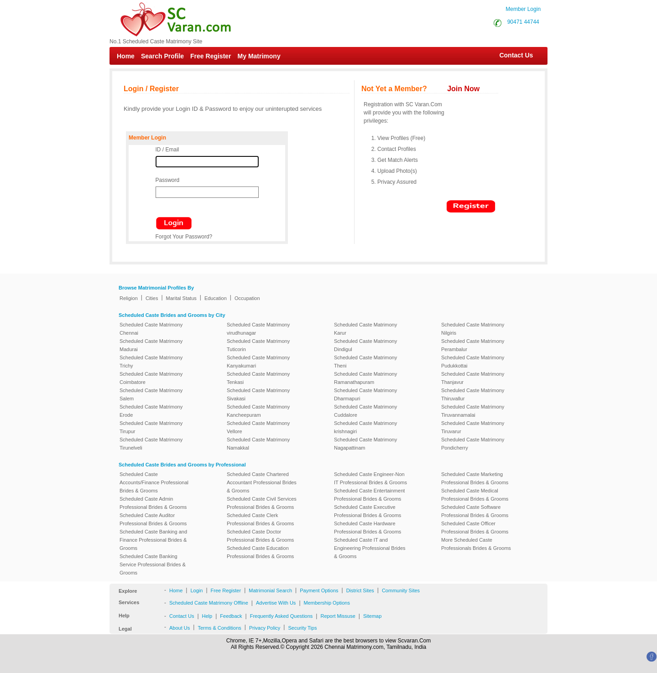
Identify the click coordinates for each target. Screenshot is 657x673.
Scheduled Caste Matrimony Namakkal (258, 443)
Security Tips (302, 628)
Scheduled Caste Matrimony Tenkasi (258, 378)
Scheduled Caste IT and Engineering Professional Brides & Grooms (370, 548)
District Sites (360, 590)
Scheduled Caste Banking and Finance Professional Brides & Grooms (153, 540)
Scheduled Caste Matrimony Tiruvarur (472, 427)
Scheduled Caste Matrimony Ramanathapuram (365, 378)
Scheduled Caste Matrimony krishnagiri (365, 427)
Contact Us (511, 55)
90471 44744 (523, 22)
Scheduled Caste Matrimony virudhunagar (258, 329)
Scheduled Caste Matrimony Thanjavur (472, 378)
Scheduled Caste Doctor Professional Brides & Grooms (260, 536)
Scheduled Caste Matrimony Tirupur (151, 427)
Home (126, 56)
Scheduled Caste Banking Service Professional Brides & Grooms (153, 564)
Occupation (247, 298)
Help (207, 616)
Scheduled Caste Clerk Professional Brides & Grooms (260, 519)
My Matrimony (259, 56)
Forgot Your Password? (184, 236)
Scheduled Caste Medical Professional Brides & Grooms (474, 495)
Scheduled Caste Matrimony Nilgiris (472, 329)
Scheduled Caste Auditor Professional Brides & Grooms (153, 519)
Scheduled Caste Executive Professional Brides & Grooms (367, 511)
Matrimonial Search (270, 590)
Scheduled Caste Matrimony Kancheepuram (258, 411)
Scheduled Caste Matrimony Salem (151, 394)
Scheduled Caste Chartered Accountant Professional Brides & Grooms (262, 482)
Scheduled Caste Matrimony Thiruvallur (472, 394)
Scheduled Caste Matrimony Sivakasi (258, 394)
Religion (129, 298)
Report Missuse (337, 616)
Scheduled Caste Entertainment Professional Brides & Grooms (369, 495)
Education (215, 298)
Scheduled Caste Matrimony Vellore (258, 427)
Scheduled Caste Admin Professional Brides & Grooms (153, 503)
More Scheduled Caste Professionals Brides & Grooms (476, 544)
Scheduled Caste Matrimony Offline (208, 603)
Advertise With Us (276, 603)
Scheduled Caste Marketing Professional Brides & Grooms (474, 478)
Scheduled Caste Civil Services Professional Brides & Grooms (262, 503)
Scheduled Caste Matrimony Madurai (151, 345)
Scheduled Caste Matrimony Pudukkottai (472, 361)
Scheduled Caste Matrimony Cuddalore (365, 411)
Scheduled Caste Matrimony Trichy (151, 361)
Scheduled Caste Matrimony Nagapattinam (365, 443)
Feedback (231, 616)
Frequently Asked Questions (281, 616)
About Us (179, 628)
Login (196, 590)
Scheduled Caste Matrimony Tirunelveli (151, 443)
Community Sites (401, 590)
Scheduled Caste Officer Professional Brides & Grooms (474, 527)
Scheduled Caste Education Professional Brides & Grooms (260, 552)
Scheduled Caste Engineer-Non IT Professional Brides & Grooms (370, 478)
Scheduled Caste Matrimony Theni (365, 361)
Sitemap (372, 616)
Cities (152, 298)
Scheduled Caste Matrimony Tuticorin (258, 345)
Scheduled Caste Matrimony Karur (365, 329)
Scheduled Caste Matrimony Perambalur (472, 345)
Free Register (210, 56)
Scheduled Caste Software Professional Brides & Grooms (474, 511)
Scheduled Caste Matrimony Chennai (151, 329)
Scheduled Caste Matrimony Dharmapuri (365, 394)
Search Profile (162, 56)
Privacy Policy (264, 628)
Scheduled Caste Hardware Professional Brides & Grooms (367, 527)
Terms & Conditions (219, 628)
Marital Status (181, 298)
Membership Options (327, 603)
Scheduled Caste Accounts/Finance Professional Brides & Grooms (154, 482)
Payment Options (319, 590)
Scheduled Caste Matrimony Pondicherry (472, 443)
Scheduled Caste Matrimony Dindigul (365, 345)
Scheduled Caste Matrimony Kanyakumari (258, 361)
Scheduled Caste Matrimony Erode (151, 411)
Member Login (523, 9)
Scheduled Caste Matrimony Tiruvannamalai (472, 411)
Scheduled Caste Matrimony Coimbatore (151, 378)
